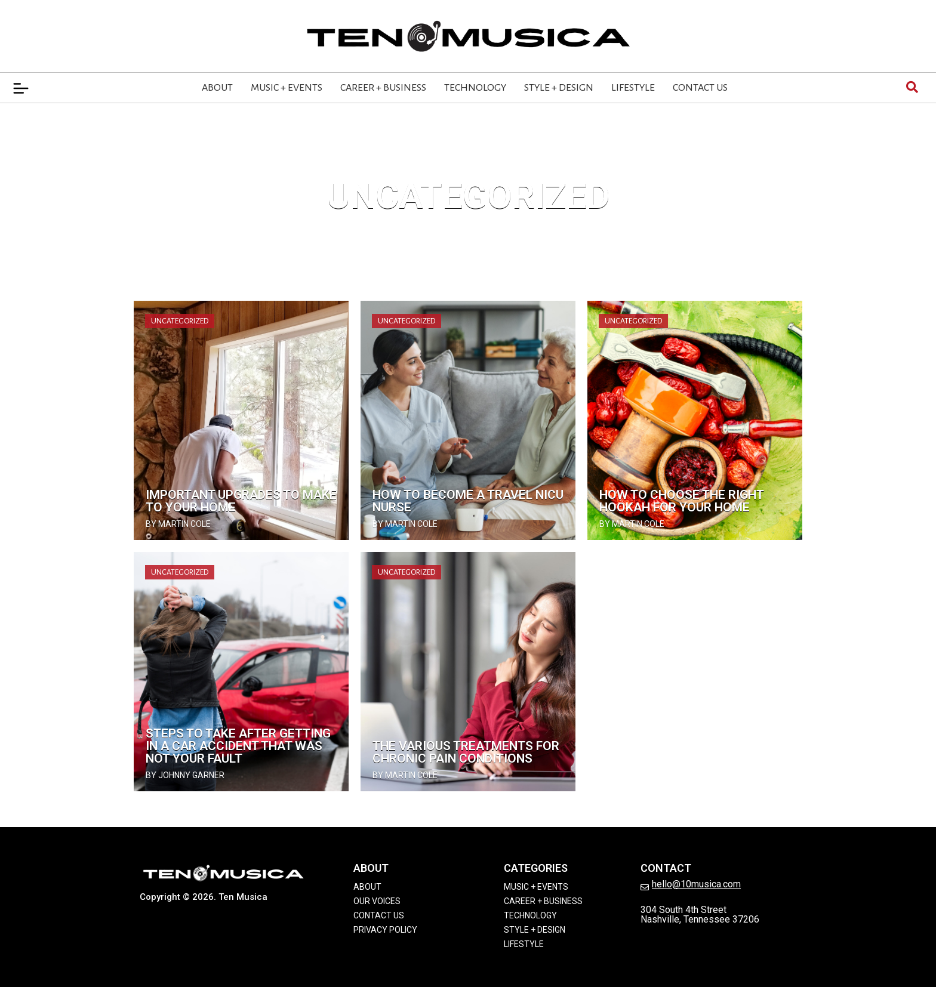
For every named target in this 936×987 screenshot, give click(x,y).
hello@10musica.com (696, 884)
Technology (475, 87)
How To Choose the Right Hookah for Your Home (681, 501)
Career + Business (383, 87)
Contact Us (700, 87)
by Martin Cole (178, 524)
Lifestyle (633, 87)
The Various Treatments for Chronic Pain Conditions (465, 752)
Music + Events (286, 87)
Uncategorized (179, 321)
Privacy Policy (385, 929)
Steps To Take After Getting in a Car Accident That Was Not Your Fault (238, 746)
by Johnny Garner (185, 775)
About (217, 87)
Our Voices (377, 901)
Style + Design (558, 87)
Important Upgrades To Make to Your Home (241, 501)
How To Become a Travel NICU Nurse (468, 501)
